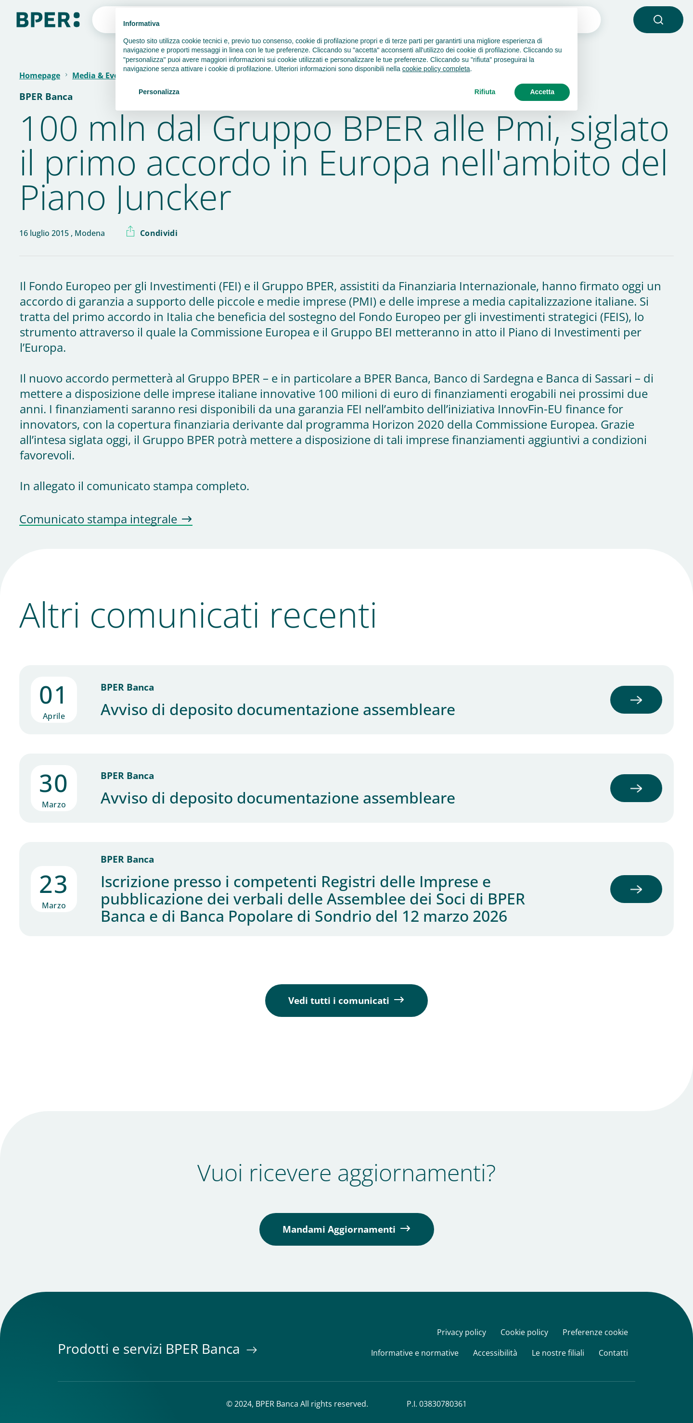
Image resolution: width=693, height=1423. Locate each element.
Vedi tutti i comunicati (338, 1000)
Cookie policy (524, 1332)
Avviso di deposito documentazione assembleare (278, 709)
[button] (658, 19)
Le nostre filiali (558, 1353)
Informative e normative (415, 1353)
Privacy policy (461, 1332)
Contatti (613, 1353)
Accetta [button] (542, 92)
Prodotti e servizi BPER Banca (151, 1348)
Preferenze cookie (595, 1332)
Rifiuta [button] (485, 92)
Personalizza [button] (159, 92)
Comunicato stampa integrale (98, 519)
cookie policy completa (436, 69)
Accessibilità (495, 1353)
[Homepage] (48, 19)
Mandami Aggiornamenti (339, 1229)
